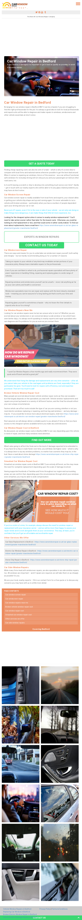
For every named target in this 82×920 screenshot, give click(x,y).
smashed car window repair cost (18, 615)
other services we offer (15, 619)
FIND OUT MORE (41, 440)
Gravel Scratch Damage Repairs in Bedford (20, 917)
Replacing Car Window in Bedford (16, 912)
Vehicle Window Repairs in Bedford (17, 909)
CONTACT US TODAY (41, 245)
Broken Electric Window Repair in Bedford (20, 914)
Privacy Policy (45, 909)
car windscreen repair (14, 599)
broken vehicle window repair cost (19, 607)
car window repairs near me (16, 603)
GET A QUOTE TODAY (42, 163)
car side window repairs (15, 623)
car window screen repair (15, 595)
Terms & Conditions (60, 909)
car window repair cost (14, 611)
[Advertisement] (41, 38)
